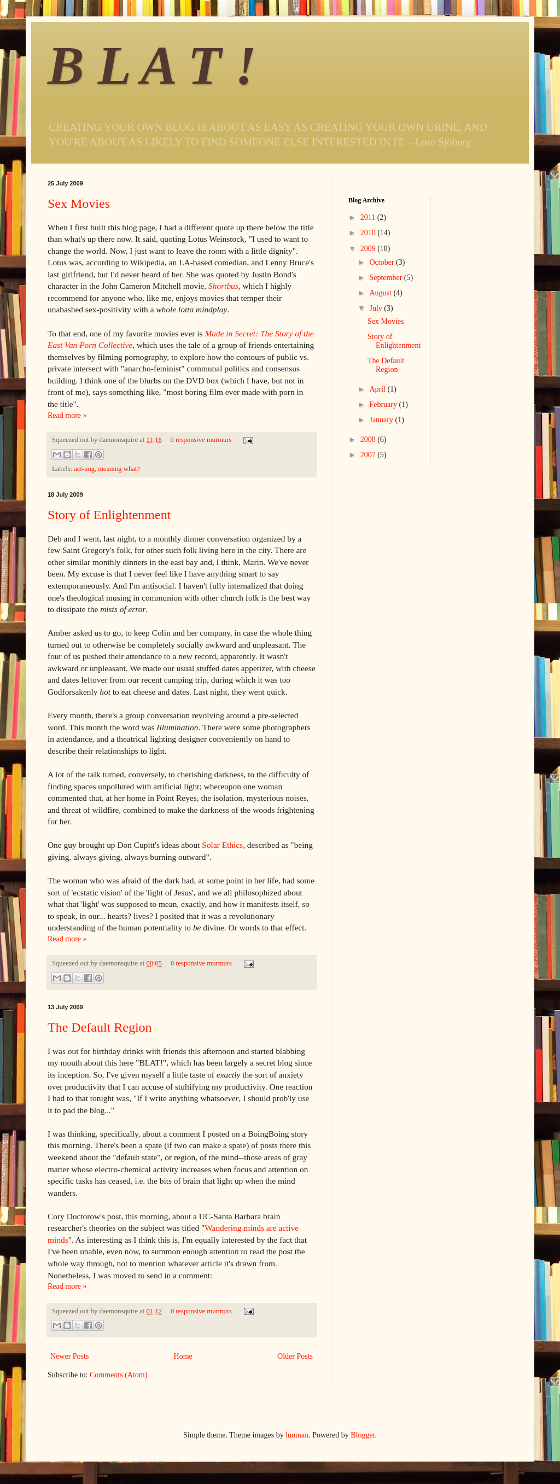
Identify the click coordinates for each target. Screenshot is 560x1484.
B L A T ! (152, 65)
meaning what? (119, 469)
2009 (369, 249)
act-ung (84, 469)
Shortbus (223, 285)
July (376, 308)
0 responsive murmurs (200, 440)
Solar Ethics (222, 844)
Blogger (363, 1435)
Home (183, 1356)
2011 (368, 217)
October (382, 262)
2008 (369, 439)
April (378, 389)
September (386, 277)
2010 (369, 233)
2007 (369, 455)
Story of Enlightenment (109, 515)
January (382, 420)
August (381, 293)
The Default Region (100, 1027)
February (384, 404)
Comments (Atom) (118, 1375)
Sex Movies (79, 203)
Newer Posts (69, 1356)
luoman (296, 1435)
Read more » (67, 415)
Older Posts (295, 1356)
